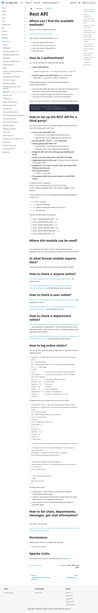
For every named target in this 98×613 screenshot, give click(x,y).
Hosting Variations (9, 119)
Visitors (4, 31)
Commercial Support (50, 3)
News (28, 3)
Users (4, 14)
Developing (6, 41)
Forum (37, 3)
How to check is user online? (89, 40)
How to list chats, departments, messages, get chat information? (89, 56)
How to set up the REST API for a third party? (89, 21)
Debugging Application (11, 55)
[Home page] (31, 8)
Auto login (6, 132)
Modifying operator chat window (11, 88)
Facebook (70, 605)
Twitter (69, 599)
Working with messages (11, 77)
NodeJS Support (8, 125)
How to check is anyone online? (88, 36)
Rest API (6, 92)
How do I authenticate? (87, 15)
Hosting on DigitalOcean (11, 61)
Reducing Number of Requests (14, 115)
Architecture (7, 109)
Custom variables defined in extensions (13, 72)
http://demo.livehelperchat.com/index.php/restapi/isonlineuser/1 (52, 300)
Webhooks (6, 48)
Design (4, 11)
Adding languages (9, 129)
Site (68, 593)
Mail (3, 21)
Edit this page (35, 565)
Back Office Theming (10, 122)
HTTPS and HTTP (9, 149)
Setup (4, 8)
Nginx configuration (10, 102)
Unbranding (7, 99)
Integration (6, 152)
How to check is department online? (89, 45)
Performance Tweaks (10, 112)
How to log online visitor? (88, 50)
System (4, 35)
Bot (3, 28)
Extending (6, 58)
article (69, 558)
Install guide (8, 593)
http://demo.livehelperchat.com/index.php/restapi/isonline (49, 279)
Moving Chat (7, 95)
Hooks (5, 45)
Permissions (87, 62)
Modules (5, 38)
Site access (7, 142)
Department (6, 25)
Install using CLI (8, 65)
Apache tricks (87, 65)
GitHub (73, 3)
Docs (22, 3)
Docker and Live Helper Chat (13, 139)
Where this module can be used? (89, 26)
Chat (3, 18)
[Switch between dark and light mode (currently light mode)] (79, 2)
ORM (4, 68)
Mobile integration (9, 105)
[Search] (89, 2)
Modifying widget (9, 83)
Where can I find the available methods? (89, 10)
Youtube (69, 602)
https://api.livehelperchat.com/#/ (40, 34)
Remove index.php (9, 145)
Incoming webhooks (10, 51)
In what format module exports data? (90, 31)
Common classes (9, 80)
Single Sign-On (8, 135)
